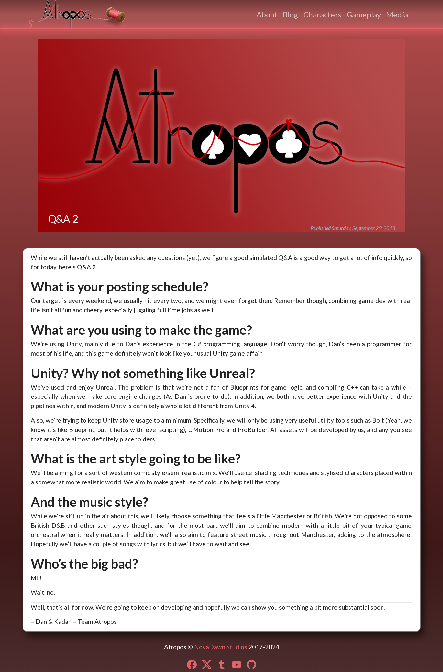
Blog (290, 14)
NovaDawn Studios (220, 647)
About (267, 14)
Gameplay (364, 14)
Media (397, 14)
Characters (322, 14)
